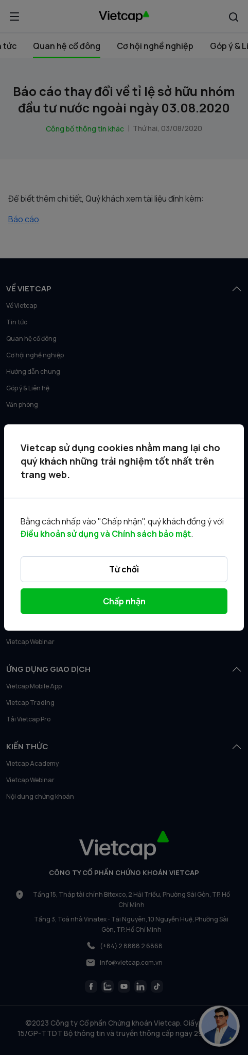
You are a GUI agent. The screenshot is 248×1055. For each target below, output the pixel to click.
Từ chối (124, 569)
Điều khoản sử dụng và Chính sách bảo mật (106, 533)
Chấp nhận (124, 601)
